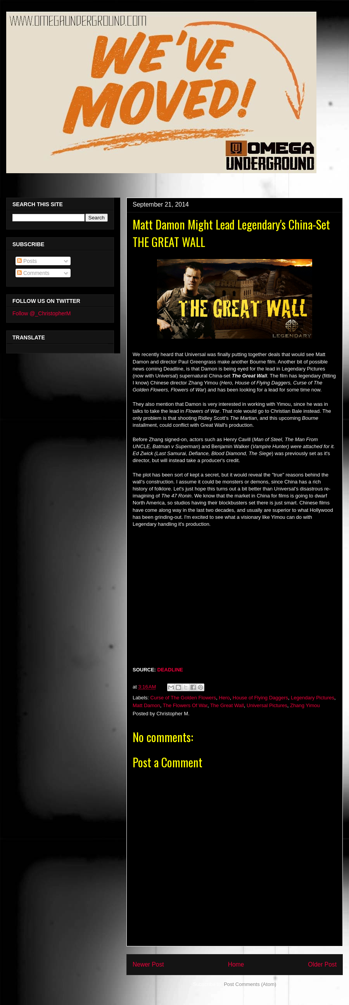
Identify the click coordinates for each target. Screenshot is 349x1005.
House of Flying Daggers (260, 698)
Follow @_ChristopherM (41, 313)
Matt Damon (146, 705)
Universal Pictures (267, 705)
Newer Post (148, 964)
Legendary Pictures (312, 698)
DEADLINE (170, 670)
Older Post (322, 964)
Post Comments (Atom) (250, 984)
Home (236, 964)
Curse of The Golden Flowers (183, 698)
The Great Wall (227, 705)
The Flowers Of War (185, 705)
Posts (27, 261)
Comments (33, 273)
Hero (224, 698)
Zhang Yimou (305, 705)
